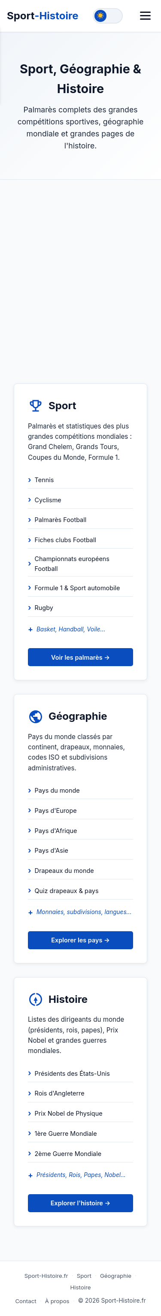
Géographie (115, 1275)
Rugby (44, 607)
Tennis (44, 479)
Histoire (80, 1287)
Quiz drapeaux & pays (67, 890)
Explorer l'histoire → (80, 1203)
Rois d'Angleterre (60, 1093)
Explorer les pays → (80, 940)
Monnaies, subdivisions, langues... (83, 912)
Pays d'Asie (51, 850)
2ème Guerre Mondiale (68, 1153)
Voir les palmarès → (80, 657)
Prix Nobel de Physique (69, 1113)
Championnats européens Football (72, 563)
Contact (25, 1301)
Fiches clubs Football (65, 539)
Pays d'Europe (56, 810)
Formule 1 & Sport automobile (77, 588)
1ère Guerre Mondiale (66, 1133)
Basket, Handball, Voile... (70, 629)
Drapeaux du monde (64, 870)
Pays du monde (57, 790)
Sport (43, 15)
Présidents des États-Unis (72, 1073)
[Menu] (145, 15)
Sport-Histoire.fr (46, 1275)
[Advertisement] (80, 264)
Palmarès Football (61, 519)
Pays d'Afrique (56, 830)
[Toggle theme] (108, 16)
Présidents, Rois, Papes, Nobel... (81, 1174)
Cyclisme (48, 500)
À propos (57, 1301)
